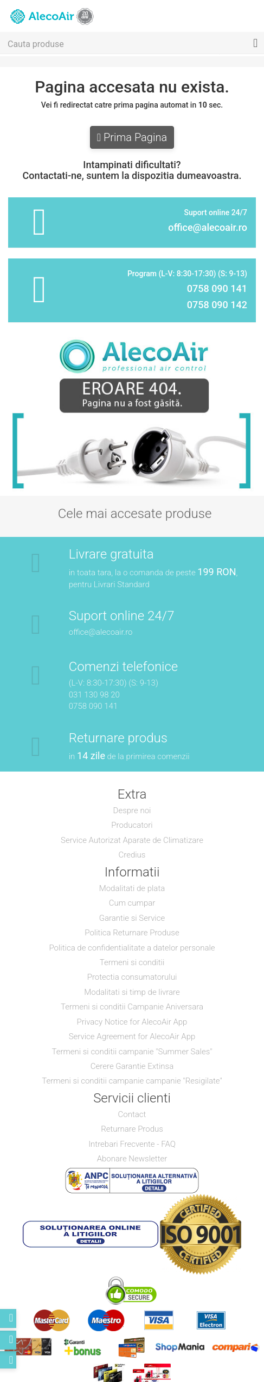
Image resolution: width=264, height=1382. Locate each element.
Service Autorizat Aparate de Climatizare (132, 840)
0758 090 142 (217, 304)
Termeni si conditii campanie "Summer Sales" (131, 1052)
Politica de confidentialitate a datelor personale (132, 948)
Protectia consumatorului (132, 977)
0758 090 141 (217, 288)
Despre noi (132, 810)
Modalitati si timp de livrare (131, 992)
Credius (132, 855)
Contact (132, 1114)
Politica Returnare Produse (132, 933)
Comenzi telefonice (123, 666)
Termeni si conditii (132, 962)
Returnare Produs (132, 1129)
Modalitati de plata (132, 888)
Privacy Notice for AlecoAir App (132, 1022)
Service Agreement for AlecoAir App (132, 1036)
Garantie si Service (132, 918)
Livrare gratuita (111, 554)
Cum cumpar (132, 903)
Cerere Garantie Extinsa (132, 1066)
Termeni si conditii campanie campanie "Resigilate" (132, 1081)
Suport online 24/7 (122, 615)
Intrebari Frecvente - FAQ (132, 1144)
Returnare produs (118, 738)
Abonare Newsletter (132, 1159)
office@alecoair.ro (207, 227)
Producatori (131, 825)
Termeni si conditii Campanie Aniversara (132, 1007)
